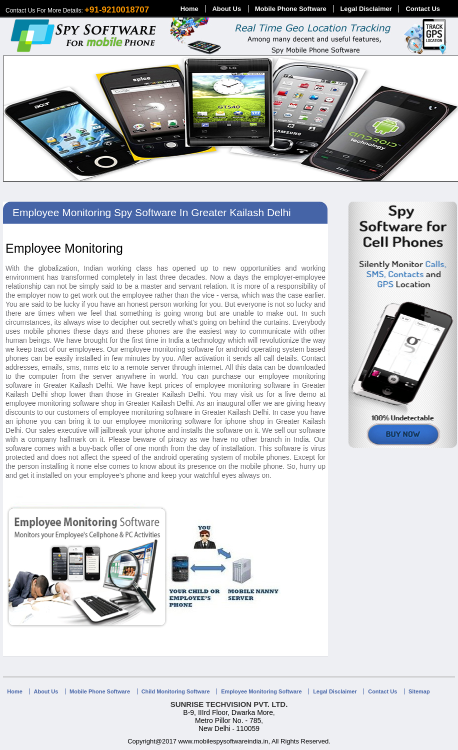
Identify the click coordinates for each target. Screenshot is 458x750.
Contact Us (423, 9)
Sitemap (419, 691)
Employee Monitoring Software (261, 691)
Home (189, 9)
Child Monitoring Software (176, 691)
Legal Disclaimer (366, 9)
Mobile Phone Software (290, 9)
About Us (226, 9)
